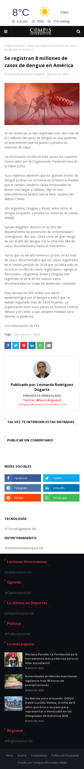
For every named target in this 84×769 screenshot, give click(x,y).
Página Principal (14, 46)
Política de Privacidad (65, 755)
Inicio (9, 755)
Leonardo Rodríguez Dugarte (26, 74)
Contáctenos (39, 755)
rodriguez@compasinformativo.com (42, 404)
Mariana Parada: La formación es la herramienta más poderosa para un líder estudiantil (51, 658)
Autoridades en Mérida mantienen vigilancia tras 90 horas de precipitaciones (51, 680)
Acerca (22, 755)
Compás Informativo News (50, 763)
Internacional (22, 334)
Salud (30, 46)
